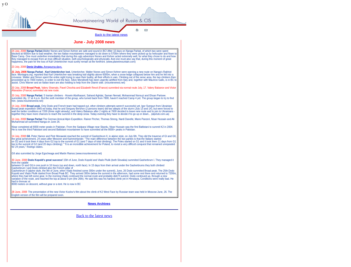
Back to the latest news (111, 35)
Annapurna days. (52, 66)
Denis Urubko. (35, 66)
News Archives (99, 203)
